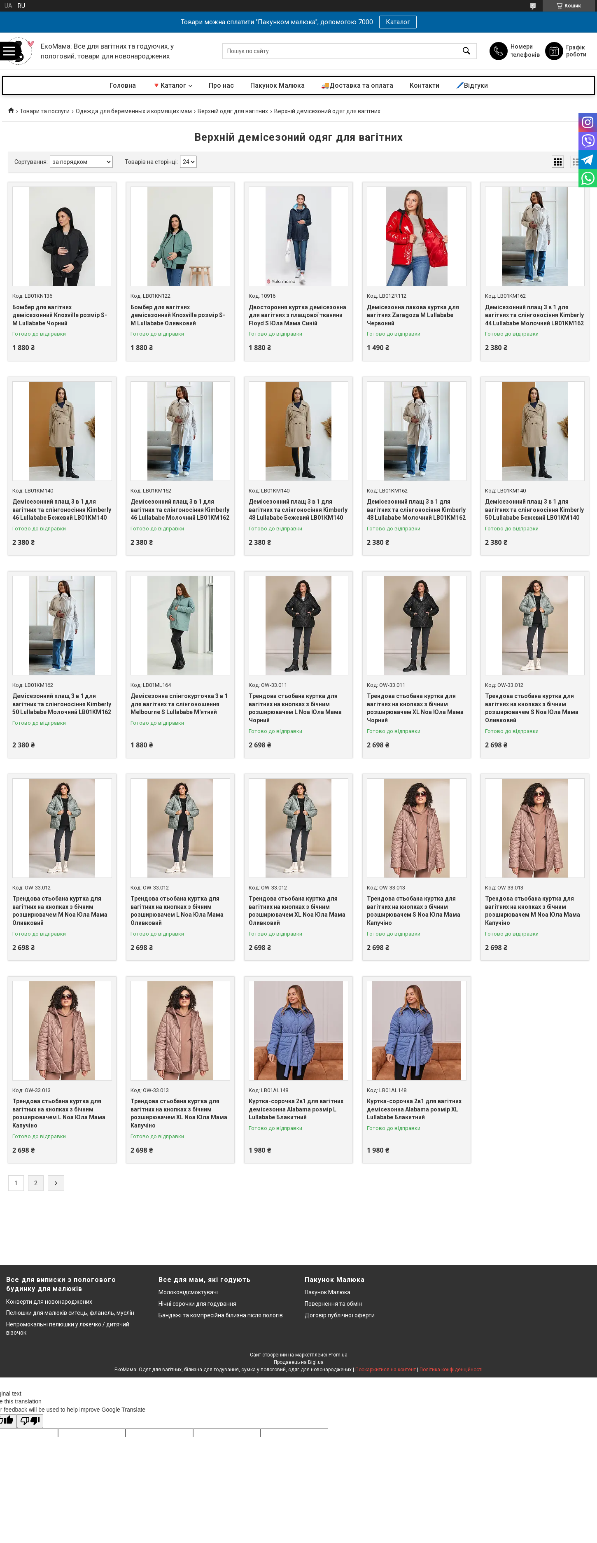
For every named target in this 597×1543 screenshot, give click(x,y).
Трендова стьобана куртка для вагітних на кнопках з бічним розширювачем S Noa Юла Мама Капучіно (413, 910)
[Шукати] (466, 51)
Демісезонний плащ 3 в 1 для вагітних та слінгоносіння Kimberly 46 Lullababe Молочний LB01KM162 (180, 509)
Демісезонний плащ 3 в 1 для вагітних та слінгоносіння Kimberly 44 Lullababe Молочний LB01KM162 (534, 315)
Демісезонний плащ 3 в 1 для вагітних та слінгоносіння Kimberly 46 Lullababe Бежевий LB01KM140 (61, 509)
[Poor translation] (30, 1421)
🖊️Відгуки (472, 85)
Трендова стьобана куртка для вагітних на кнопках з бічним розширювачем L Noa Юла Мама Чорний (295, 708)
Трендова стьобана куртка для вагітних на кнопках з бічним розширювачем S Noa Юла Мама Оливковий (531, 708)
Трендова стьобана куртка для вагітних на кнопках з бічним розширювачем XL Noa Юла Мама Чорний (415, 708)
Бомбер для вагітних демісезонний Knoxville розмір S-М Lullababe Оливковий (178, 315)
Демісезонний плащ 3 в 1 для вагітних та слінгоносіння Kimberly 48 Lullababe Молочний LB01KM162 (416, 509)
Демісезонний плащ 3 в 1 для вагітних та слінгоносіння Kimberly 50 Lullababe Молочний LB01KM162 (61, 704)
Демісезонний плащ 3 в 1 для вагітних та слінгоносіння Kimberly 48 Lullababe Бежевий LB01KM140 (298, 509)
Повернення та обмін (333, 1303)
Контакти (424, 85)
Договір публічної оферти (340, 1315)
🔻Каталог (169, 85)
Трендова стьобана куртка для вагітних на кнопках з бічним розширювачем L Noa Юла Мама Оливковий (177, 910)
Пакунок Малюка (277, 85)
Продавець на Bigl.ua (299, 1362)
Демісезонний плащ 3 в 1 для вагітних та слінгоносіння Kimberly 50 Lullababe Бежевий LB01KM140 (534, 509)
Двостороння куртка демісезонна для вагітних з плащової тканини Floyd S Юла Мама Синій (297, 315)
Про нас (221, 85)
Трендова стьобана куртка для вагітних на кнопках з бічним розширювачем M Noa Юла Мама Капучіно (532, 910)
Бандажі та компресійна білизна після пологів (221, 1315)
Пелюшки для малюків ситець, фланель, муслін (70, 1313)
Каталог (398, 22)
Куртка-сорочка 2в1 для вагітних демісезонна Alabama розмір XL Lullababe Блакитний (414, 1109)
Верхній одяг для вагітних (233, 111)
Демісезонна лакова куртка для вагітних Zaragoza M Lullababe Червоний (413, 315)
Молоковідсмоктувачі (188, 1292)
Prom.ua (338, 1355)
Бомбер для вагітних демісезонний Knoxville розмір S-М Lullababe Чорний (59, 315)
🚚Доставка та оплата (357, 85)
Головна (123, 85)
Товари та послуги (45, 111)
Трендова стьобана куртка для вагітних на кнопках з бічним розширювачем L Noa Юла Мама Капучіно (58, 1113)
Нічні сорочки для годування (197, 1303)
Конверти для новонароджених (49, 1301)
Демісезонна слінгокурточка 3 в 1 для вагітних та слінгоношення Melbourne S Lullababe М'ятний (179, 704)
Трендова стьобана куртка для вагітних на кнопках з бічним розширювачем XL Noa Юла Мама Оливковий (297, 910)
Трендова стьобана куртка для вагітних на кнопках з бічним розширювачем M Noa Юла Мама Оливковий (59, 910)
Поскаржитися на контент (385, 1370)
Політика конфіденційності (451, 1370)
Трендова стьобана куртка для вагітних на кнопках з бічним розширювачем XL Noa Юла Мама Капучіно (179, 1113)
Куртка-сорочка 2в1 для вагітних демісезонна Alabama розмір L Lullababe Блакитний (296, 1109)
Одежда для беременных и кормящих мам (134, 111)
